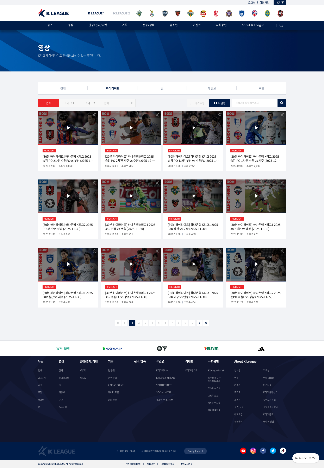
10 (191, 322)
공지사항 (42, 378)
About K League (253, 25)
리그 (40, 385)
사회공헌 (221, 25)
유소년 (174, 25)
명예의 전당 (268, 421)
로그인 (252, 2)
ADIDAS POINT (116, 385)
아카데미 (267, 385)
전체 (48, 103)
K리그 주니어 (162, 370)
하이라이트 (64, 378)
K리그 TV (63, 407)
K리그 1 (69, 103)
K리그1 (83, 370)
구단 (40, 392)
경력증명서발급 (270, 407)
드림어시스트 (214, 388)
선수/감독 (149, 25)
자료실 (266, 370)
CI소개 (237, 385)
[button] (306, 458)
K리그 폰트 (268, 414)
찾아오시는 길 (269, 399)
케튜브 (62, 392)
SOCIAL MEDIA (163, 392)
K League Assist (216, 370)
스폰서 (237, 399)
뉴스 (50, 25)
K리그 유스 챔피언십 (165, 378)
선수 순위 (112, 378)
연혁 (236, 378)
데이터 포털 (113, 392)
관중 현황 (112, 399)
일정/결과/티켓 (97, 25)
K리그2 (83, 378)
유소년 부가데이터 (164, 399)
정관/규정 (238, 407)
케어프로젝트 (214, 410)
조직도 (237, 392)
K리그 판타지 (191, 370)
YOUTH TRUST (164, 385)
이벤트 (197, 25)
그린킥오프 (213, 395)
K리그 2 (90, 103)
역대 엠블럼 (268, 378)
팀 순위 (111, 370)
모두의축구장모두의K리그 (214, 379)
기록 (124, 25)
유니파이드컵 (214, 403)
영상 (70, 25)
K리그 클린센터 (270, 392)
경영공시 (238, 421)
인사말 (237, 370)
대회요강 (238, 414)
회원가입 (264, 2)
